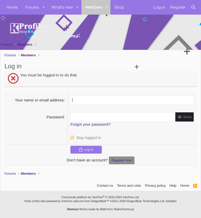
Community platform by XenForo (100, 197)
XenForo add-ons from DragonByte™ (85, 201)
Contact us (105, 185)
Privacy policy (155, 185)
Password (55, 117)
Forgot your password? (90, 124)
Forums (32, 7)
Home (12, 7)
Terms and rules (129, 185)
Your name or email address (39, 100)
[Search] (193, 7)
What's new (62, 7)
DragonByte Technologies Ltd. (146, 201)
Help (173, 185)
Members (93, 7)
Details (171, 201)
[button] (43, 7)
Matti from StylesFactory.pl (117, 209)
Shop (119, 7)
